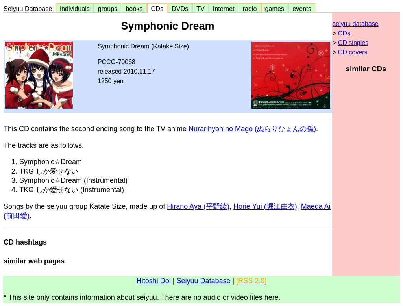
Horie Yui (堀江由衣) (265, 206)
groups (107, 8)
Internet (223, 8)
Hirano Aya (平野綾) (198, 206)
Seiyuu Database (29, 8)
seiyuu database (356, 23)
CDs (157, 8)
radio (250, 8)
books (134, 8)
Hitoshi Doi (154, 281)
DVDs (180, 8)
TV (200, 8)
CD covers (353, 52)
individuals (74, 8)
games (275, 8)
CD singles (353, 42)
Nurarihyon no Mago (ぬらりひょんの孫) (252, 129)
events (302, 8)
